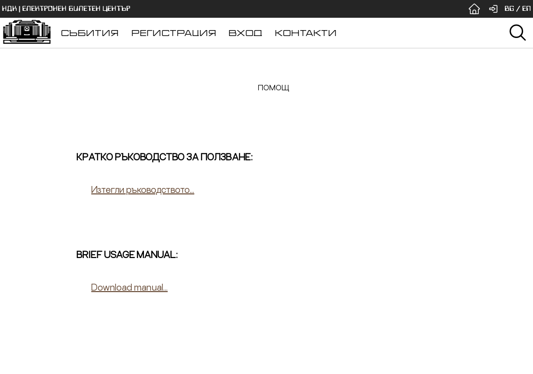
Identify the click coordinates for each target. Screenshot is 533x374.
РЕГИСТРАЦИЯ (173, 33)
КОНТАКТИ (306, 33)
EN (526, 8)
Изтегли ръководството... (142, 189)
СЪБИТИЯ (90, 33)
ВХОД (245, 33)
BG (509, 8)
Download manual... (129, 287)
